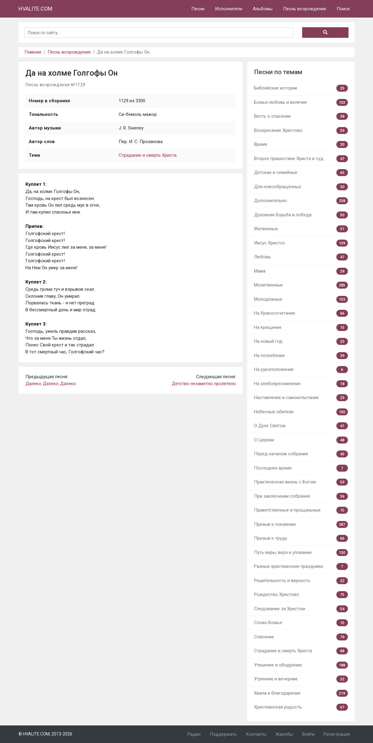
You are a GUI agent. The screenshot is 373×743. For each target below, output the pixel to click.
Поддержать (223, 734)
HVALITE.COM (35, 8)
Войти (308, 734)
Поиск (343, 8)
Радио (194, 734)
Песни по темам (278, 72)
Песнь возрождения (304, 8)
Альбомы (262, 8)
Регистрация (337, 734)
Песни (197, 8)
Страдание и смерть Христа (148, 155)
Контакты (256, 734)
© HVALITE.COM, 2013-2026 (45, 734)
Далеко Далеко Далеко (50, 383)
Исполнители (228, 8)
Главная (33, 52)
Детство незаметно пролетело (204, 383)
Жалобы (284, 734)
